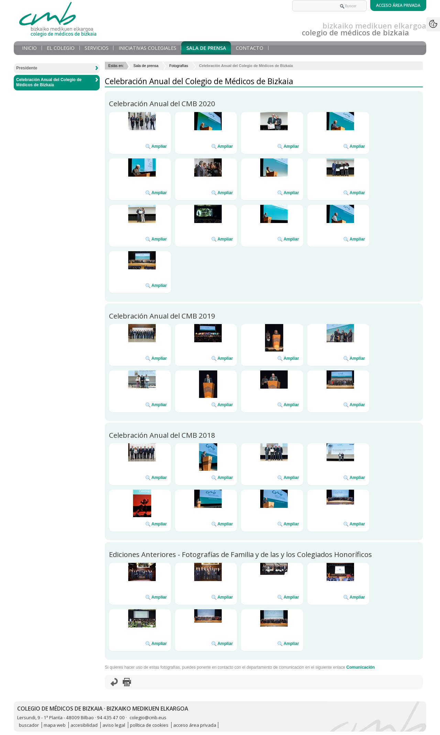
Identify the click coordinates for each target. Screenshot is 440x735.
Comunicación (360, 667)
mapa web (55, 725)
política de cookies (149, 725)
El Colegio (61, 48)
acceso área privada (194, 725)
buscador (29, 725)
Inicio (29, 48)
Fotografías (178, 66)
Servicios (97, 48)
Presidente (26, 68)
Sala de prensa (206, 48)
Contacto (249, 48)
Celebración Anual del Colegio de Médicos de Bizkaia (48, 82)
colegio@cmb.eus (148, 717)
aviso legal (113, 725)
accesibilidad (84, 725)
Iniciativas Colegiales (147, 48)
